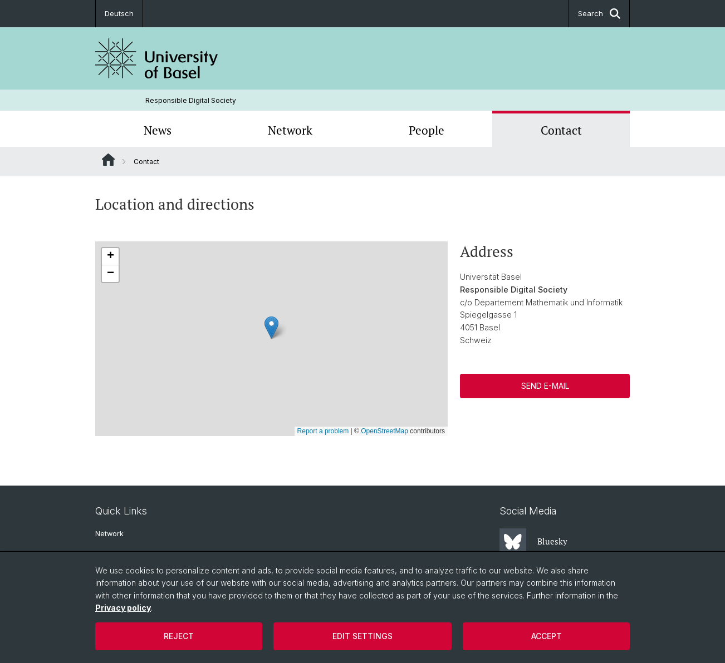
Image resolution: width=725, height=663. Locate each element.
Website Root (108, 160)
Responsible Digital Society (190, 100)
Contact (561, 130)
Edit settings (362, 636)
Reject (179, 636)
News (158, 130)
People (426, 130)
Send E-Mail (545, 385)
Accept (546, 636)
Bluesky (533, 541)
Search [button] (599, 13)
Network (290, 130)
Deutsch (119, 13)
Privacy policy (123, 607)
